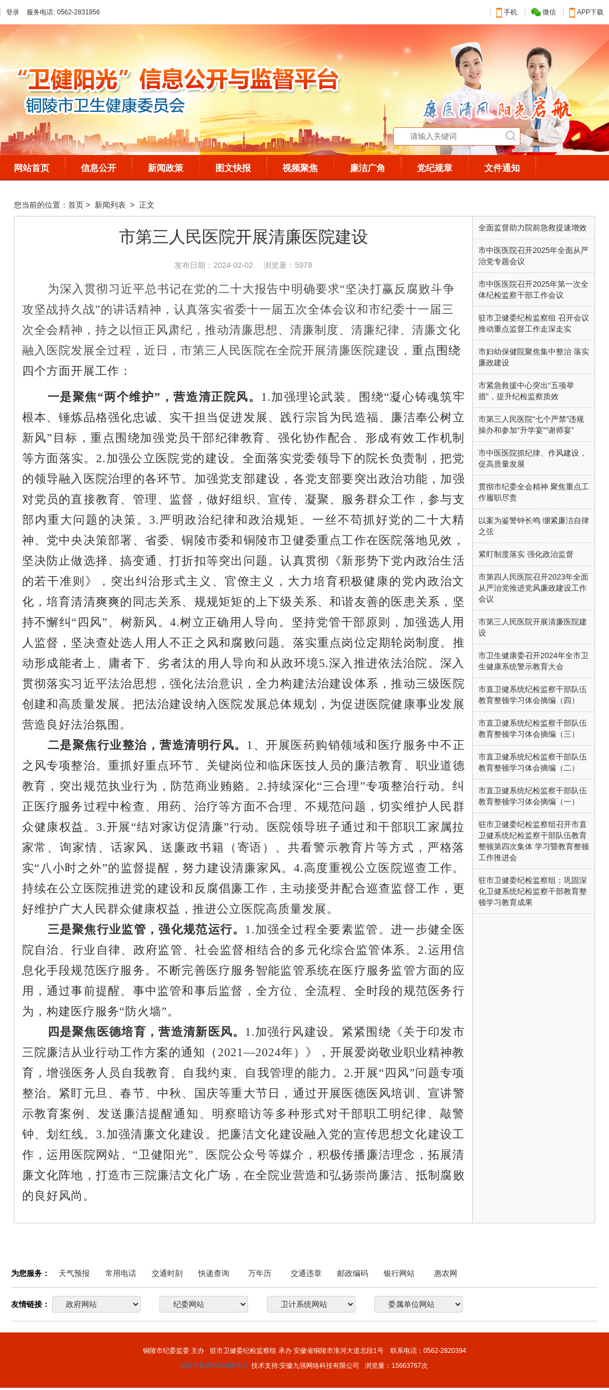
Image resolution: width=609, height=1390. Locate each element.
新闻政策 (165, 168)
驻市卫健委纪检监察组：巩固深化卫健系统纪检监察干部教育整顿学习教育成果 (532, 891)
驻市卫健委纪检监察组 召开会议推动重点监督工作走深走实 (533, 323)
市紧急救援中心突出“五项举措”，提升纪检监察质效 (526, 391)
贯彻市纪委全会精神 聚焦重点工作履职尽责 (533, 492)
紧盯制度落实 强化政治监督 (526, 554)
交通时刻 (167, 1273)
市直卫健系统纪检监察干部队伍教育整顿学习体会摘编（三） (532, 728)
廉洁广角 (367, 168)
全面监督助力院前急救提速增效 (532, 227)
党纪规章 (434, 168)
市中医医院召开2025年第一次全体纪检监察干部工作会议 (533, 289)
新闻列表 (111, 204)
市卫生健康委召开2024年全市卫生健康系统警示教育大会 (533, 661)
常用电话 (120, 1273)
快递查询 (213, 1273)
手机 (506, 12)
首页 (76, 204)
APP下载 (586, 12)
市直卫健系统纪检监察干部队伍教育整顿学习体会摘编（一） (532, 796)
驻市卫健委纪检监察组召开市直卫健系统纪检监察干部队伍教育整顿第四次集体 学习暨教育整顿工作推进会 (533, 841)
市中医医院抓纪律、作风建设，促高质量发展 (532, 458)
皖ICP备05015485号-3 (214, 1366)
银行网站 (399, 1273)
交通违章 (306, 1273)
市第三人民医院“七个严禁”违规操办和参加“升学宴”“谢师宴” (531, 425)
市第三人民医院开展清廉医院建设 (532, 627)
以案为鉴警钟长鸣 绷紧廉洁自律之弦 (533, 526)
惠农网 (445, 1273)
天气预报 (74, 1273)
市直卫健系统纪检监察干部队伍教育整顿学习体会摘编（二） (532, 762)
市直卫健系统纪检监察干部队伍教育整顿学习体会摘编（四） (532, 695)
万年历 (259, 1273)
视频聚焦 (300, 168)
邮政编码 (352, 1273)
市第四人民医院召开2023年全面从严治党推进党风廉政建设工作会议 (533, 587)
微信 (543, 12)
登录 (12, 12)
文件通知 (502, 168)
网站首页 (31, 168)
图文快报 (233, 168)
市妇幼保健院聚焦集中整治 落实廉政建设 (533, 357)
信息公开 (98, 168)
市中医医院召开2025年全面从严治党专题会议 (533, 256)
